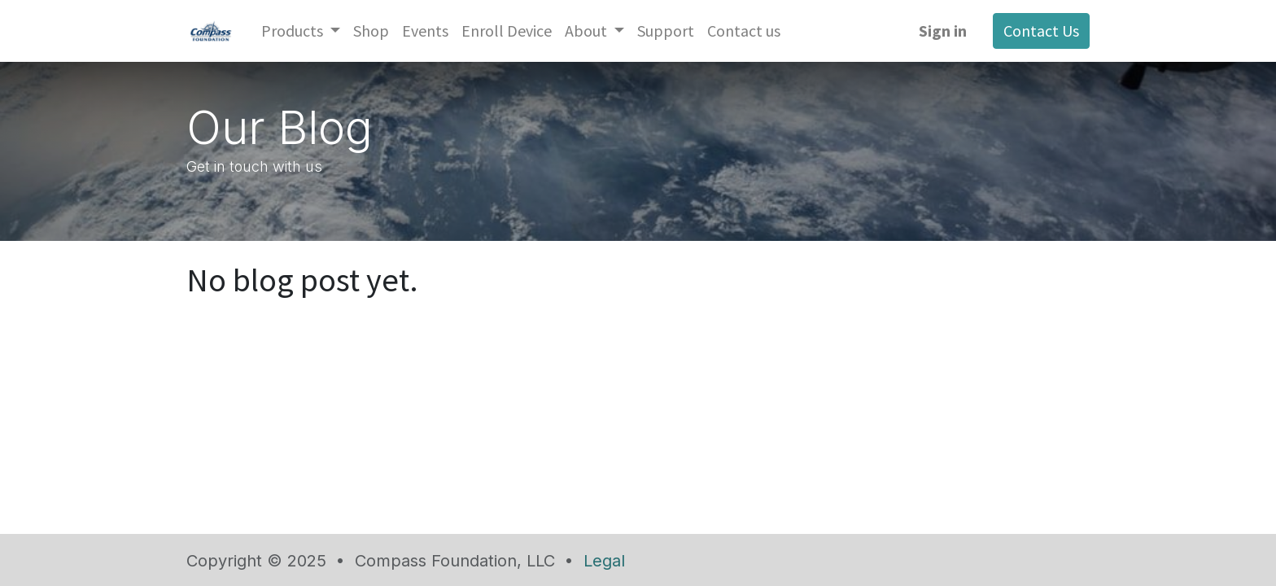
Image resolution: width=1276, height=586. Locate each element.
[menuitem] (371, 31)
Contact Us (1041, 30)
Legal (604, 561)
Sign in (943, 30)
